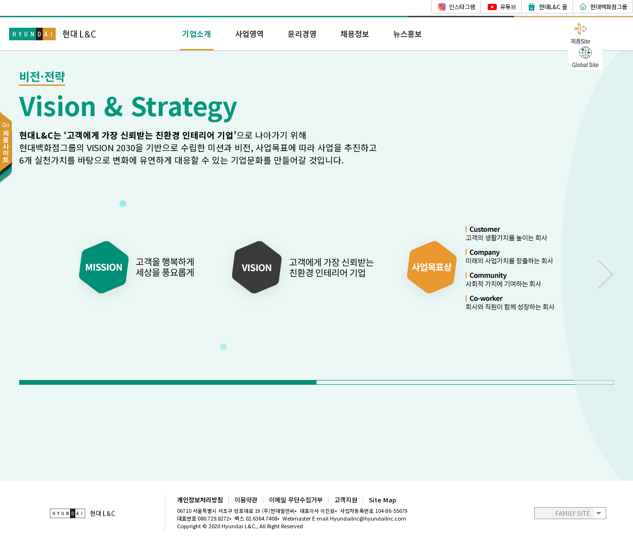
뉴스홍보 (407, 33)
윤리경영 (302, 33)
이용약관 (246, 499)
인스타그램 (462, 6)
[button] (168, 382)
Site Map (382, 499)
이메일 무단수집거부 (296, 499)
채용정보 (354, 33)
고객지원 (345, 499)
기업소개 (196, 33)
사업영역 (249, 33)
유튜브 (508, 6)
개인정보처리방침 (200, 499)
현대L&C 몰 (553, 6)
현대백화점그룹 (608, 6)
